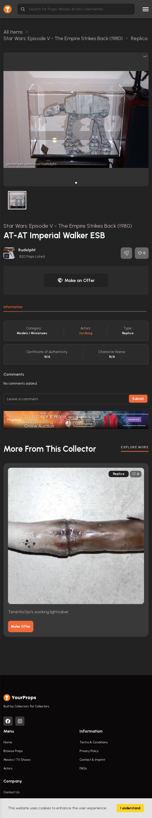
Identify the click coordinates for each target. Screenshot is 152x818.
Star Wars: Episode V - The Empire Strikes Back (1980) (67, 225)
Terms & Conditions (94, 742)
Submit (138, 399)
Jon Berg (85, 333)
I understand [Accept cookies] (130, 808)
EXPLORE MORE (135, 447)
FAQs (83, 768)
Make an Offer (76, 280)
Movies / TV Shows (16, 760)
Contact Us (11, 792)
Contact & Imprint (92, 760)
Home (7, 742)
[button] (76, 183)
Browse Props (13, 751)
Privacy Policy (89, 751)
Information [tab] (12, 307)
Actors (7, 768)
